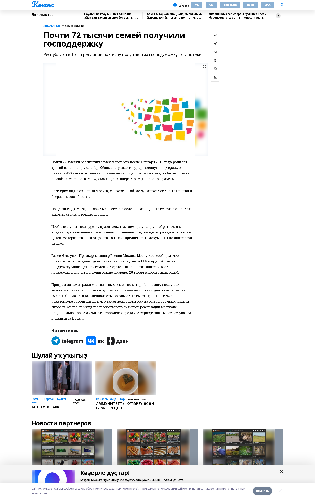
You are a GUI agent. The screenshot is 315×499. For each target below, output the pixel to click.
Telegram (230, 5)
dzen (250, 5)
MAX (267, 5)
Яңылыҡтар (43, 14)
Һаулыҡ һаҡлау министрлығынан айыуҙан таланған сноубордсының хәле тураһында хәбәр (110, 15)
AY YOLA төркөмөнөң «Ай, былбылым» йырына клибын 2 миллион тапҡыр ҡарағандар (175, 15)
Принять (262, 491)
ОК (211, 5)
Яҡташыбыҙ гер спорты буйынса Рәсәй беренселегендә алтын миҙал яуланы (238, 15)
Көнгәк (42, 4)
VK (197, 5)
